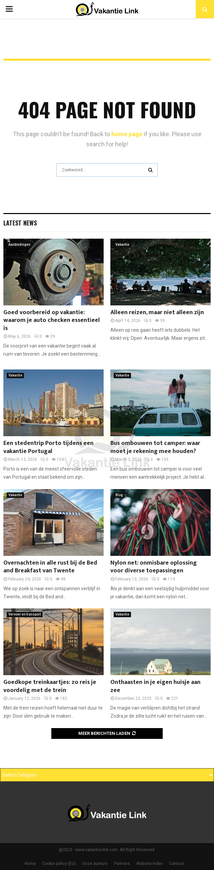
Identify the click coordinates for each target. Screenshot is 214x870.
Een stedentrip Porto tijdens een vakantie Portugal (48, 447)
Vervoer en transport (24, 614)
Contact (176, 863)
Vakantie (122, 244)
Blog (119, 495)
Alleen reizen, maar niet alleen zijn (157, 312)
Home (30, 863)
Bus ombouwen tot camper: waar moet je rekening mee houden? (155, 447)
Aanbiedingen (19, 244)
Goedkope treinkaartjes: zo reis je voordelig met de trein (49, 686)
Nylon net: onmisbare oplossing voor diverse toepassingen (153, 567)
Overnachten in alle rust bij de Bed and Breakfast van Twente (50, 567)
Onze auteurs (95, 863)
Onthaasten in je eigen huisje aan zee (155, 686)
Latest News (20, 222)
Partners (122, 863)
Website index (149, 863)
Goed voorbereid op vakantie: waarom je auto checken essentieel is (51, 320)
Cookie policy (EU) (59, 863)
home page (126, 134)
